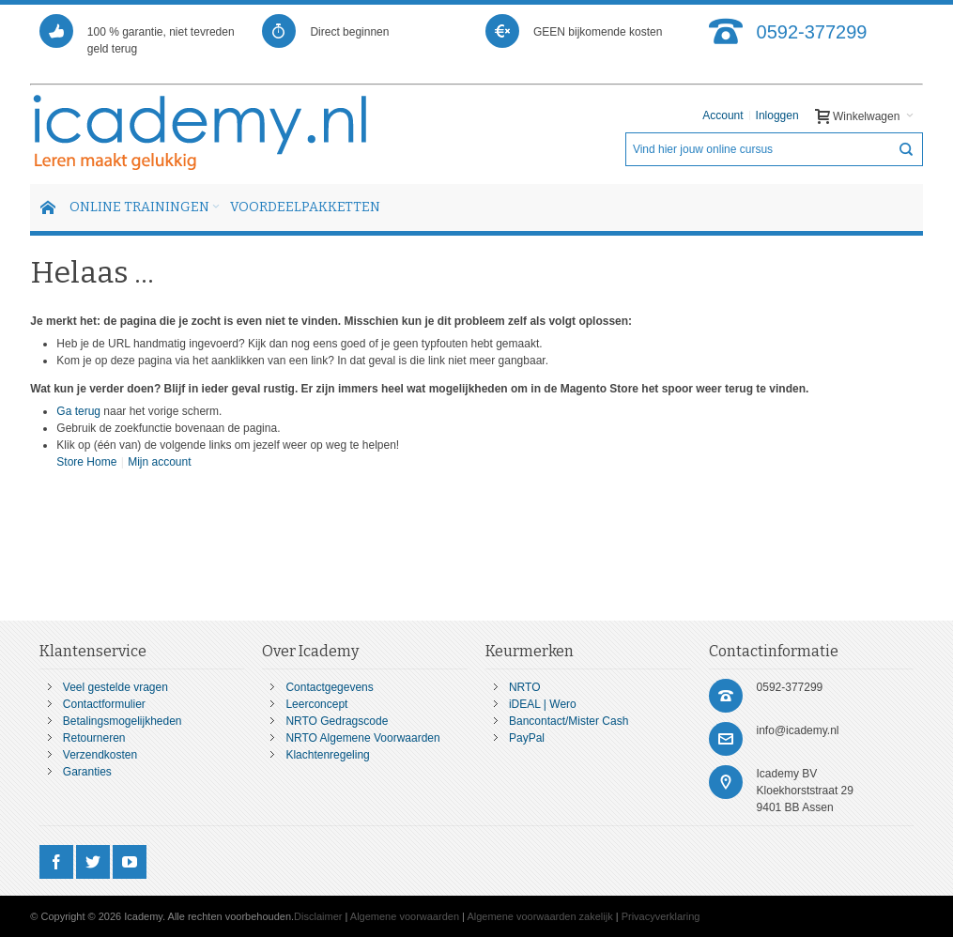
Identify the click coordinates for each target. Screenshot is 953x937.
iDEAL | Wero (542, 704)
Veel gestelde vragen (115, 687)
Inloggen (777, 115)
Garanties (87, 771)
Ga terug (78, 411)
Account (722, 115)
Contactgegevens (329, 687)
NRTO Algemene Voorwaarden (362, 738)
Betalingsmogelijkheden (122, 721)
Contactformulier (104, 704)
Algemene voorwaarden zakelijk (539, 916)
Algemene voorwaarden (404, 916)
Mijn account (159, 461)
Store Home (86, 461)
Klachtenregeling (327, 754)
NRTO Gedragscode (336, 721)
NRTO (525, 687)
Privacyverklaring (661, 916)
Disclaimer (318, 916)
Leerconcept (316, 704)
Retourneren (94, 738)
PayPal (527, 738)
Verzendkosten (100, 754)
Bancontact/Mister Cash (568, 721)
